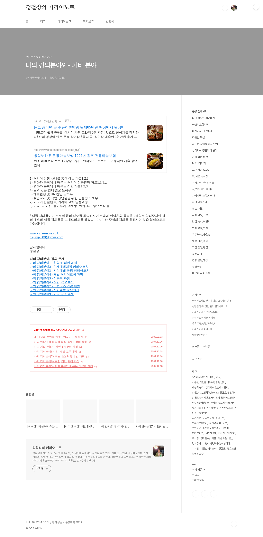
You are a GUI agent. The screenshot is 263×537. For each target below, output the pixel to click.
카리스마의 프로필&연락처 (205, 312)
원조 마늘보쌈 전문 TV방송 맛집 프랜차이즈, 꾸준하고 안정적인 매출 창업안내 (85, 163)
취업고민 (220, 418)
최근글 (195, 346)
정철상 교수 (198, 453)
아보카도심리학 (200, 124)
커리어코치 (208, 418)
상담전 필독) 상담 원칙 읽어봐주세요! (210, 306)
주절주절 (197, 266)
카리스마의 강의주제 (202, 329)
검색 (225, 8)
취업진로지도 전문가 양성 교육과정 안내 (211, 300)
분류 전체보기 (199, 111)
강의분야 (205, 438)
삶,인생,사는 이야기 (202, 189)
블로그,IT (197, 253)
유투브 (213, 493)
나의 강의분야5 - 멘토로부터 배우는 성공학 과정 (63, 366)
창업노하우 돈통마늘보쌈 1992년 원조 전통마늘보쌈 (75, 156)
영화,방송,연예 (200, 228)
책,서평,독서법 (200, 176)
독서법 (195, 438)
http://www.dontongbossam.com (53, 149)
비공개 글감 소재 (201, 273)
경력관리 (231, 433)
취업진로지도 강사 (212, 428)
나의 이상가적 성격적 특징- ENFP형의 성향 (60, 341)
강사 (218, 377)
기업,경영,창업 (200, 247)
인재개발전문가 (199, 423)
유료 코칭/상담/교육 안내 (204, 323)
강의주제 (196, 443)
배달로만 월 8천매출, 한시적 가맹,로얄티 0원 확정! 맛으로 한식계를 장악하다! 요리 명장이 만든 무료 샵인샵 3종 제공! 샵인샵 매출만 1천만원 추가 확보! (86, 135)
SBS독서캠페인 (200, 377)
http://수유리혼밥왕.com (48, 121)
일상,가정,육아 (200, 240)
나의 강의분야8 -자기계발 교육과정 (55, 351)
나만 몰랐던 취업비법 (203, 118)
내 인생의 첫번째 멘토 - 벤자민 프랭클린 (58, 336)
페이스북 (195, 493)
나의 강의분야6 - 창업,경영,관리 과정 (56, 361)
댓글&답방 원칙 (199, 334)
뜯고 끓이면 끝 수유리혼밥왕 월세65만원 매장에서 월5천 (78, 127)
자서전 (195, 448)
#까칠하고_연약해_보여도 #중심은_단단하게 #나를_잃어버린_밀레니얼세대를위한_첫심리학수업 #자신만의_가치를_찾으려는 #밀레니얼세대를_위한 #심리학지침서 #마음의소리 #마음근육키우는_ (214, 402)
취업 (212, 377)
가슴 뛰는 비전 (200, 156)
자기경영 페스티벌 (218, 423)
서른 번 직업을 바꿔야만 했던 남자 (208, 382)
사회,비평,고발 (200, 215)
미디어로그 (64, 21)
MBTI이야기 (199, 163)
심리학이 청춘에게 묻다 (204, 150)
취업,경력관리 (199, 202)
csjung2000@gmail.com (46, 237)
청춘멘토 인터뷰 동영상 (203, 317)
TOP (234, 524)
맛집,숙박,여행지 (201, 221)
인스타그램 (204, 493)
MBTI (226, 428)
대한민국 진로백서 (202, 131)
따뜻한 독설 (198, 137)
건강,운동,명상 (200, 260)
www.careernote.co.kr (45, 233)
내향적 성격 (198, 387)
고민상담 (196, 428)
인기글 (206, 346)
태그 (43, 21)
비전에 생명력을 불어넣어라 (216, 443)
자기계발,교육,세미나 (203, 195)
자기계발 (196, 418)
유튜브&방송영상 (201, 234)
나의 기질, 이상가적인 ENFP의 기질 (56, 346)
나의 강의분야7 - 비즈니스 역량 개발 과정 (59, 356)
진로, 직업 (197, 208)
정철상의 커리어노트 (50, 7)
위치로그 (88, 21)
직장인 (221, 433)
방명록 (110, 21)
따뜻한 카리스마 (208, 448)
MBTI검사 (211, 433)
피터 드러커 (198, 433)
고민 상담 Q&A (200, 169)
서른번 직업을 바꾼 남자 (47, 329)
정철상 (222, 448)
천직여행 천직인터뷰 (203, 182)
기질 (214, 438)
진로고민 (231, 448)
